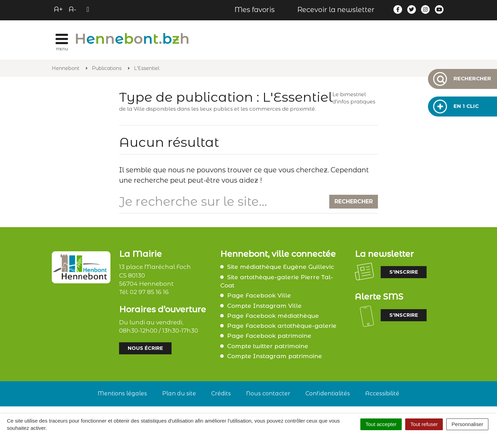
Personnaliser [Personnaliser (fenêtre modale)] (467, 424)
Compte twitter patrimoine (267, 346)
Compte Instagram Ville (264, 305)
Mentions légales (122, 393)
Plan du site (179, 393)
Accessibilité (382, 393)
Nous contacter (268, 393)
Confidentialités (327, 393)
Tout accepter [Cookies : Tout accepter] (381, 424)
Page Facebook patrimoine (269, 335)
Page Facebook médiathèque (273, 315)
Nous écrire (145, 348)
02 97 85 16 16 (149, 292)
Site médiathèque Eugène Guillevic (280, 266)
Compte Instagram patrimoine (274, 356)
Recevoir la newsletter (335, 10)
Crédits (221, 393)
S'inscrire (403, 272)
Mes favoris (254, 10)
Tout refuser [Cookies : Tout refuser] (424, 424)
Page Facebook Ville (259, 295)
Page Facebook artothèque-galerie (282, 325)
